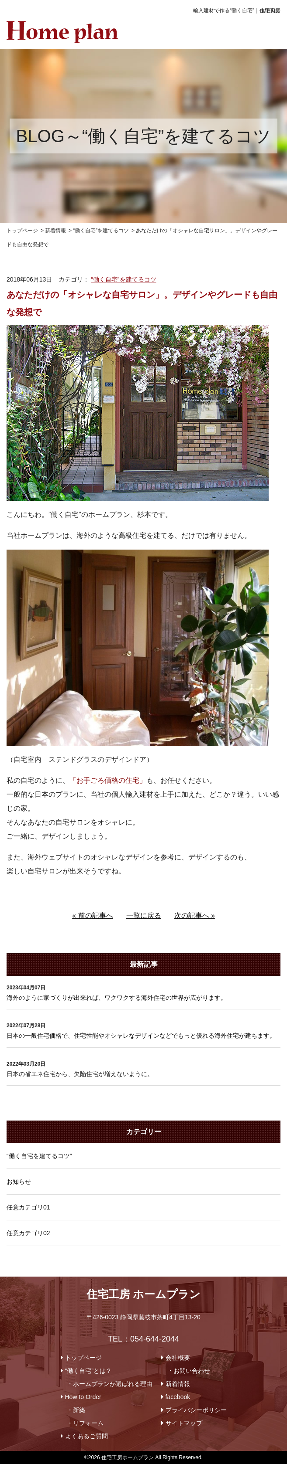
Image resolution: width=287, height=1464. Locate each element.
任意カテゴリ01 (28, 1207)
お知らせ (19, 1181)
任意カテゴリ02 (28, 1233)
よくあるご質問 (86, 1436)
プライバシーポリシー (196, 1409)
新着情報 (178, 1383)
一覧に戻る (143, 915)
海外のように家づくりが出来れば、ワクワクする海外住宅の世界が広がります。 (117, 997)
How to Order (83, 1396)
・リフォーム (85, 1423)
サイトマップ (184, 1423)
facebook (178, 1396)
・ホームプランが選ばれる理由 (109, 1383)
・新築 (76, 1409)
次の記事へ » (194, 915)
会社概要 (178, 1357)
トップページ (83, 1357)
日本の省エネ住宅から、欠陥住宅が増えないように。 (80, 1073)
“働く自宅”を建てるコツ (123, 279)
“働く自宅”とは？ (88, 1370)
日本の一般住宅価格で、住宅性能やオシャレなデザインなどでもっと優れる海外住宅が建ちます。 (141, 1035)
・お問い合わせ (188, 1370)
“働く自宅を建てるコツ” (39, 1155)
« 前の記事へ (92, 915)
